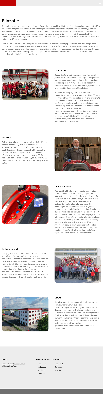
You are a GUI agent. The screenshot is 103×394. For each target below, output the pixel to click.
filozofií (22, 364)
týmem (6, 366)
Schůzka (58, 370)
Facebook (42, 364)
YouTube (41, 370)
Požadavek (59, 364)
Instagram (42, 367)
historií (16, 364)
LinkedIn (41, 373)
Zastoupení (59, 367)
